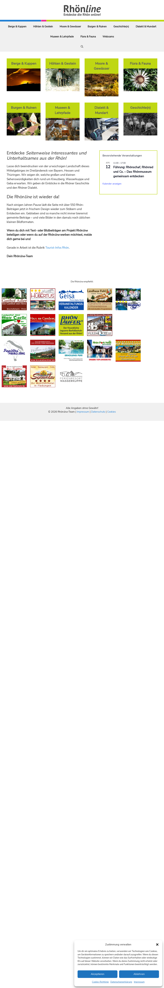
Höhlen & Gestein (43, 26)
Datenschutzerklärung (121, 981)
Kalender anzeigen (112, 183)
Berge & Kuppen (17, 26)
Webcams (108, 36)
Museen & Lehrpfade (62, 36)
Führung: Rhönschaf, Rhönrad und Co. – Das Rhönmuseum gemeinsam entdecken (133, 171)
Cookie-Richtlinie (100, 981)
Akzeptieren (97, 974)
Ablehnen (139, 974)
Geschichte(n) (121, 26)
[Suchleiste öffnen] (82, 47)
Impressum (139, 981)
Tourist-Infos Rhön (57, 248)
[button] (157, 944)
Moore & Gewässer (70, 26)
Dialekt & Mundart (146, 26)
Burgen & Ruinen (97, 26)
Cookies (111, 411)
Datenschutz (98, 411)
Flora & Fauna (88, 36)
